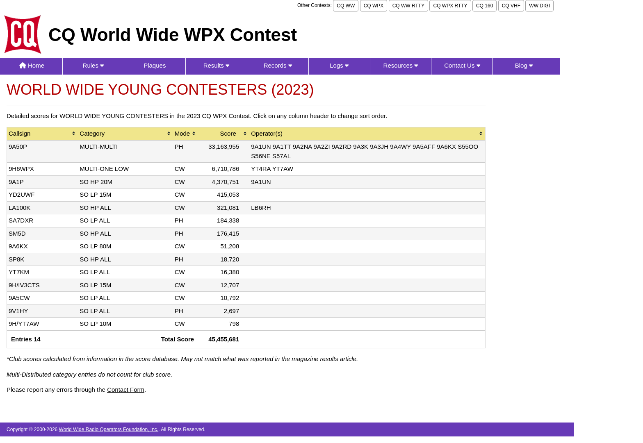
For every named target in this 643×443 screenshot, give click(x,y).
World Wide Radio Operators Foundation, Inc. (109, 429)
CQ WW (346, 6)
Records (278, 65)
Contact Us (462, 65)
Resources (400, 65)
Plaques (155, 65)
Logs (339, 65)
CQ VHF (511, 6)
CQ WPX (374, 6)
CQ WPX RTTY (450, 6)
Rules (93, 65)
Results (216, 65)
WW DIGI (539, 6)
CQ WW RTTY (408, 6)
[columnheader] (42, 134)
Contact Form (125, 389)
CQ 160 (484, 6)
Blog (524, 65)
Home (31, 65)
